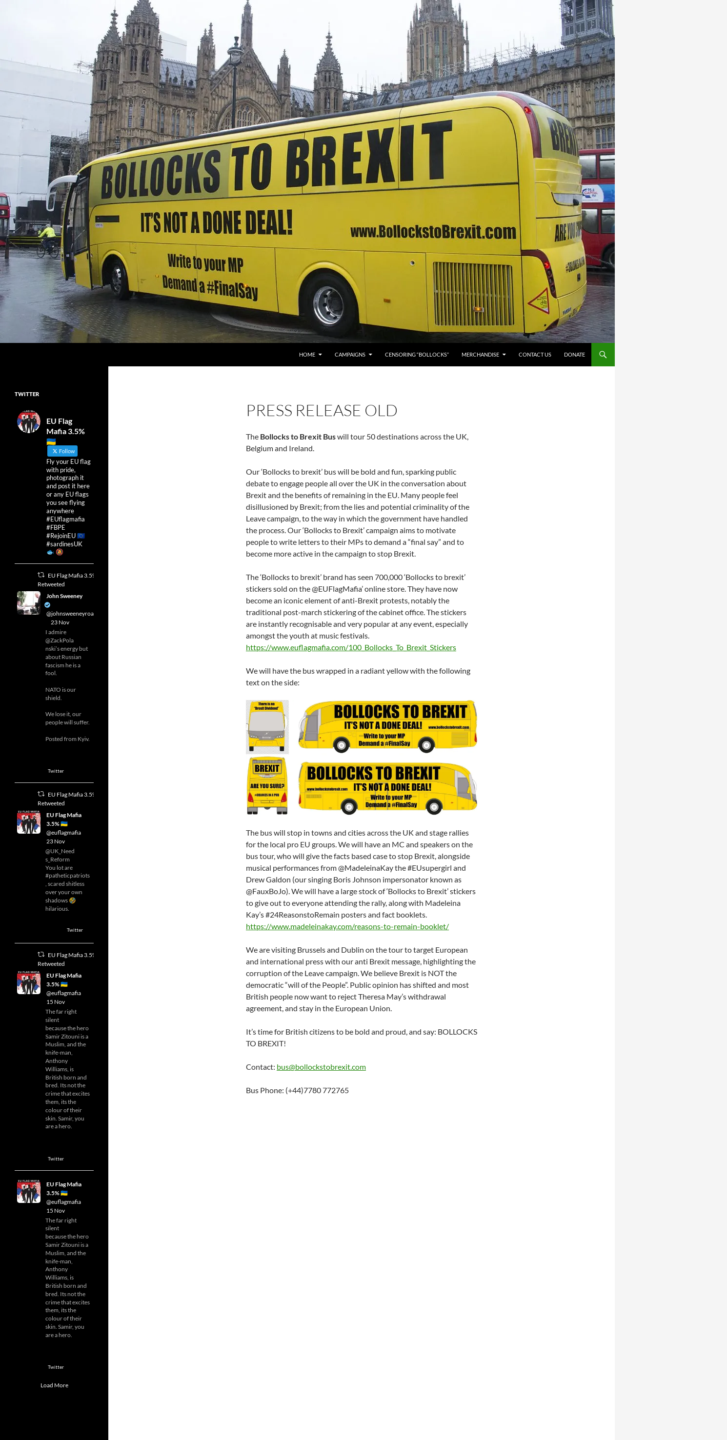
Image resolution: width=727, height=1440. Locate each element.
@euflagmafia (63, 832)
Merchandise (480, 354)
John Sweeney (64, 596)
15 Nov (55, 1001)
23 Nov (60, 622)
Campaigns (350, 354)
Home (307, 354)
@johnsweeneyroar (71, 613)
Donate (574, 354)
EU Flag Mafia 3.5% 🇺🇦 (63, 819)
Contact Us (535, 354)
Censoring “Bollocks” (417, 354)
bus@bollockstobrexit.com (321, 1066)
